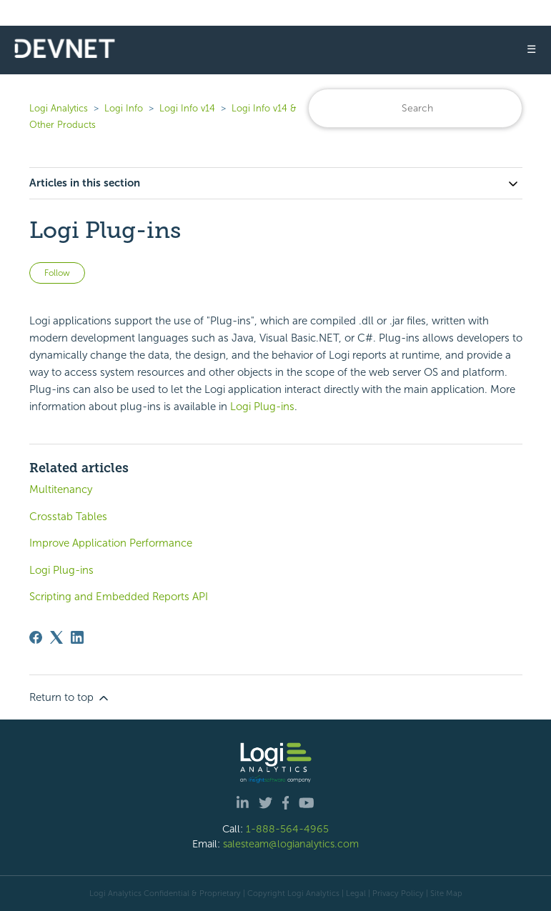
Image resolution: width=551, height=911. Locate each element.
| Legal (354, 893)
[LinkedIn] (77, 637)
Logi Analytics (58, 108)
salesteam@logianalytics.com (291, 843)
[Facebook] (35, 637)
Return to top (70, 698)
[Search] (415, 108)
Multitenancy (60, 489)
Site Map (446, 893)
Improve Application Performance (110, 543)
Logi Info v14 (187, 108)
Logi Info (123, 108)
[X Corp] (56, 637)
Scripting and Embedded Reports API (118, 596)
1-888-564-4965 (287, 828)
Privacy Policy (398, 893)
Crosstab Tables (68, 516)
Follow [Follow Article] (57, 273)
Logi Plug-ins (262, 406)
